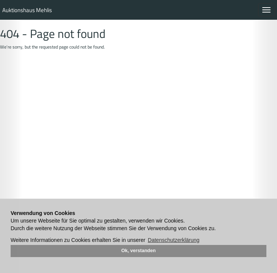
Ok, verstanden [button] (138, 250)
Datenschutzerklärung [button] (173, 240)
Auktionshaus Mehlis (27, 10)
